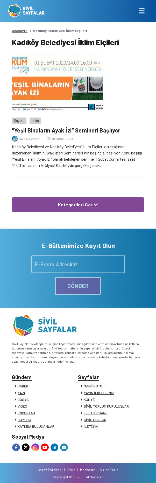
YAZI (21, 393)
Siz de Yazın (109, 470)
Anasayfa (19, 30)
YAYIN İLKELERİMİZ (99, 393)
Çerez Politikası (50, 470)
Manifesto (88, 470)
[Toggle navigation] (141, 10)
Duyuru (19, 120)
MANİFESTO (93, 386)
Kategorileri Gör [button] (78, 204)
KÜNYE (89, 399)
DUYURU (24, 419)
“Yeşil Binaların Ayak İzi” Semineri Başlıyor (66, 130)
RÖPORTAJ (26, 413)
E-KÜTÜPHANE (96, 413)
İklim (35, 120)
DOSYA (23, 399)
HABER (23, 386)
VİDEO (22, 406)
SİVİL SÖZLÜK (95, 419)
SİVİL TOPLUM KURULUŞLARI (107, 406)
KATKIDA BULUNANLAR (36, 426)
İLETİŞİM (91, 426)
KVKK (71, 470)
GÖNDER (78, 285)
